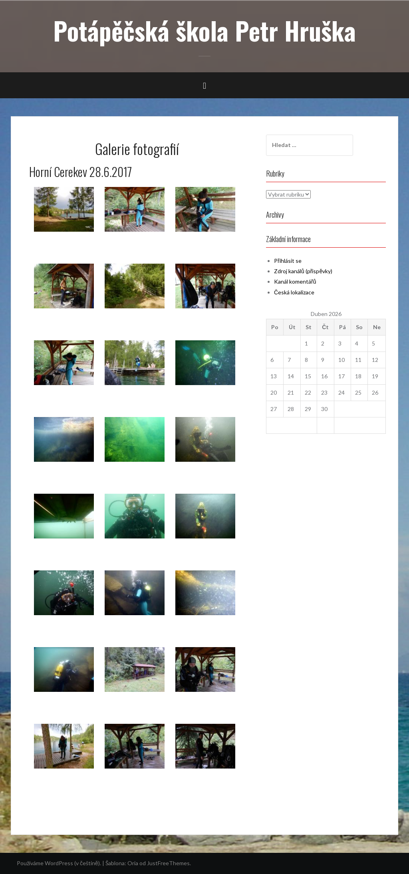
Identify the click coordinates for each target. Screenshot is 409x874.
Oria (132, 863)
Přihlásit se (288, 260)
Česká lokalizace (294, 292)
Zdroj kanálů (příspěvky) (303, 271)
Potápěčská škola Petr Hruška (204, 30)
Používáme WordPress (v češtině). (59, 863)
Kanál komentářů (295, 281)
